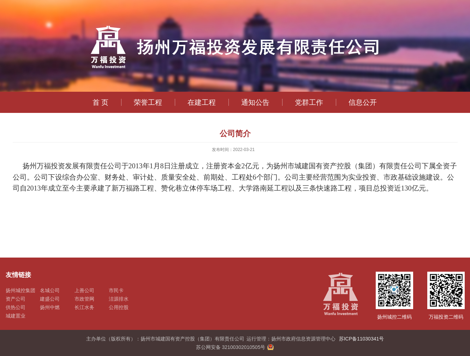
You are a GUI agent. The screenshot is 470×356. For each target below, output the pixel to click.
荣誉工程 (148, 102)
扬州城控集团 (20, 290)
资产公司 (15, 299)
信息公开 (363, 102)
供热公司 (15, 307)
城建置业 (15, 316)
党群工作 (309, 102)
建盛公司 (50, 299)
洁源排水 (119, 299)
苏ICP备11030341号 (361, 339)
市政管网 (84, 299)
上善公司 (84, 290)
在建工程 (202, 102)
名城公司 (50, 290)
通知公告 (255, 102)
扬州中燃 (50, 307)
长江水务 (84, 307)
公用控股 (119, 307)
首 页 (101, 102)
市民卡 (116, 290)
